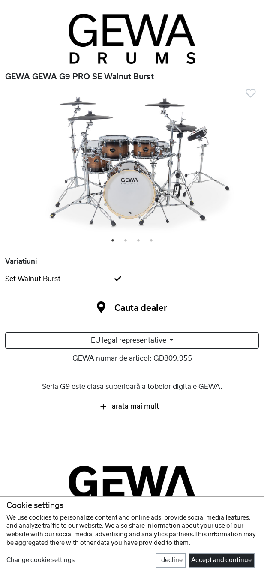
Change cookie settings (40, 560)
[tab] (132, 279)
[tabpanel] (132, 163)
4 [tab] (151, 241)
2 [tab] (126, 241)
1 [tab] (113, 241)
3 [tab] (138, 241)
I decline (170, 560)
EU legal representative (129, 340)
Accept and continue (221, 560)
